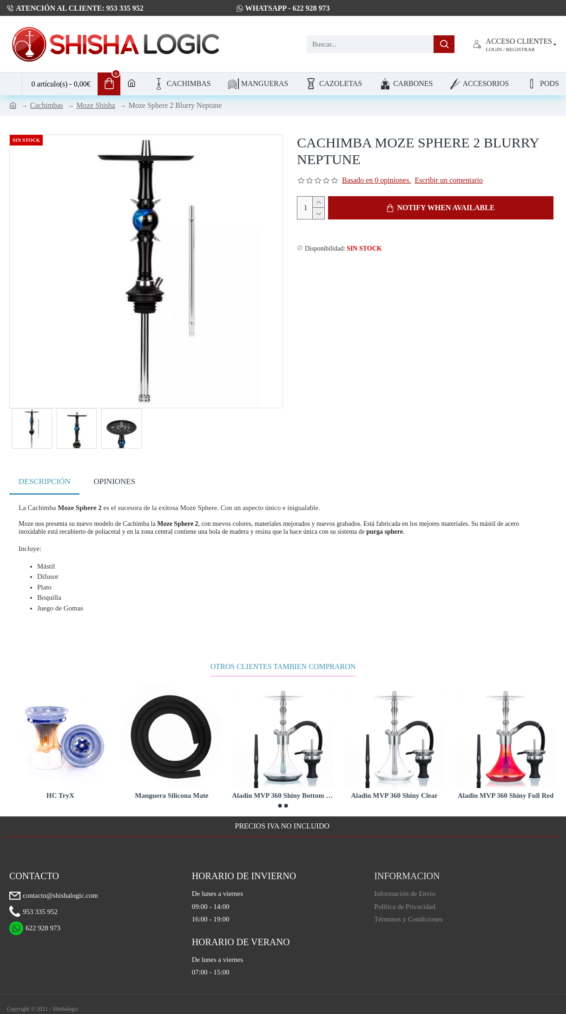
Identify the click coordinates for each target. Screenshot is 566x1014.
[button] (280, 800)
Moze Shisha (96, 105)
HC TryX (60, 789)
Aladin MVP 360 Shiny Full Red (505, 789)
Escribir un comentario (449, 180)
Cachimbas (46, 105)
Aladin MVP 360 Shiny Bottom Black (283, 789)
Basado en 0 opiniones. (376, 180)
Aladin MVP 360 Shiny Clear (394, 789)
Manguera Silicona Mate (171, 789)
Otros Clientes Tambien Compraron (283, 661)
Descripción (44, 481)
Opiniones (114, 481)
